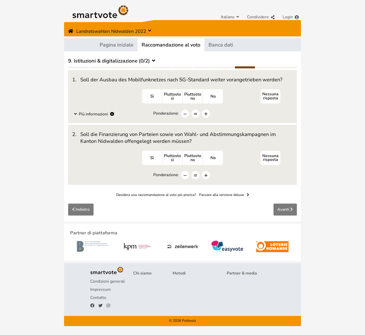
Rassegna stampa (243, 290)
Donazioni (142, 306)
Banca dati (220, 44)
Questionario (184, 282)
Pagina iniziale (116, 44)
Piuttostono (192, 96)
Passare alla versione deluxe (224, 195)
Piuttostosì (172, 96)
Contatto (98, 298)
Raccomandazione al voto (171, 44)
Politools (189, 321)
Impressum (100, 290)
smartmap (182, 306)
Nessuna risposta (270, 96)
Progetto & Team (148, 282)
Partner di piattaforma (247, 282)
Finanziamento (146, 298)
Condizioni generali (107, 282)
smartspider (184, 298)
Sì (152, 96)
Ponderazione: (166, 113)
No (213, 96)
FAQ (137, 290)
